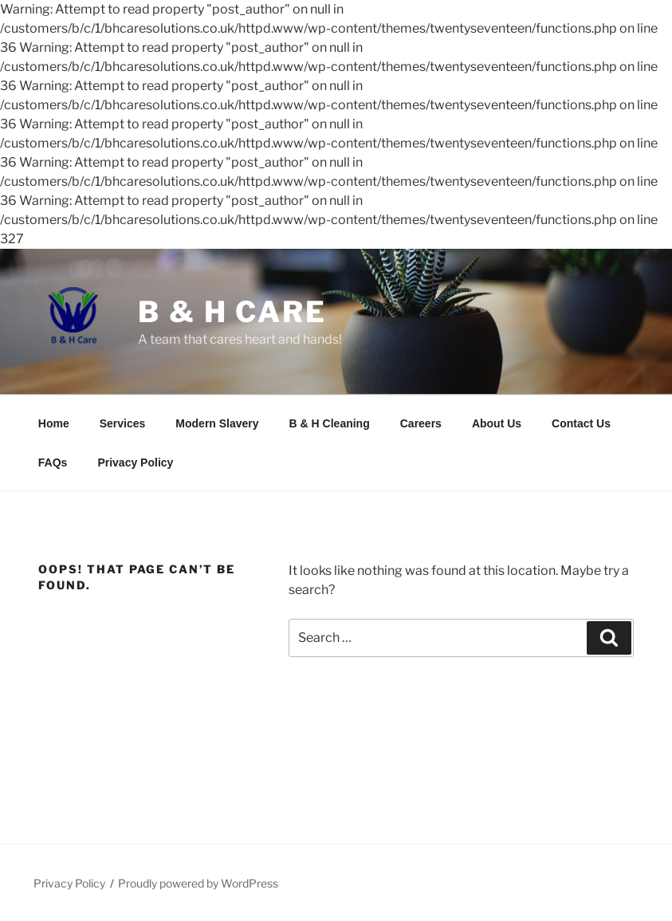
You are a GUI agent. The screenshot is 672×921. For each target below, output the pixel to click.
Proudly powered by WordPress (198, 883)
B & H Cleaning (329, 423)
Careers (421, 423)
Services (123, 423)
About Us (496, 423)
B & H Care (232, 311)
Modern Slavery (216, 423)
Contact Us (581, 423)
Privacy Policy (135, 462)
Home (53, 423)
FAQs (53, 462)
